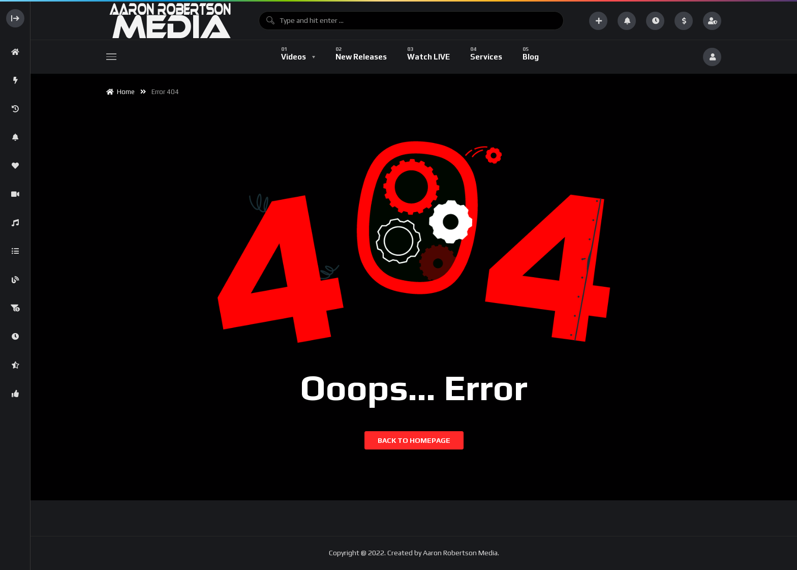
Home (120, 92)
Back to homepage (414, 440)
